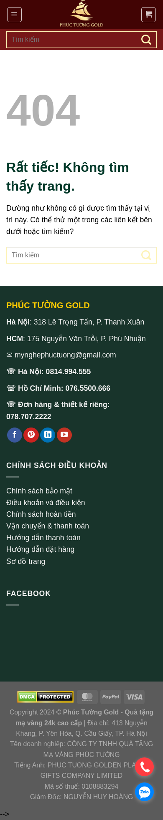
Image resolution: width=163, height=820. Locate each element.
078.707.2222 (28, 417)
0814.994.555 (68, 371)
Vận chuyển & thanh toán (47, 526)
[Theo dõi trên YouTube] (64, 435)
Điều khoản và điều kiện (45, 502)
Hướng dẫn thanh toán (43, 537)
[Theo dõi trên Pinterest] (30, 435)
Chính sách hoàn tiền (41, 514)
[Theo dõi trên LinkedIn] (47, 435)
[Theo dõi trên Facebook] (14, 435)
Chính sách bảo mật (39, 491)
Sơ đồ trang (25, 561)
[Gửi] (146, 39)
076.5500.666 (88, 388)
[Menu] (14, 14)
